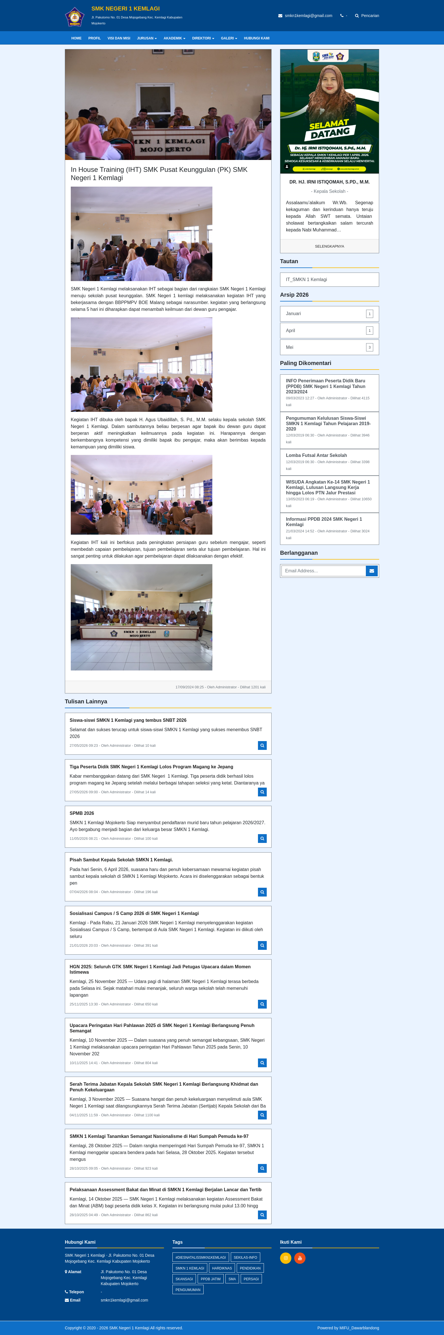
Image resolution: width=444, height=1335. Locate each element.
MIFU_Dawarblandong (359, 1328)
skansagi (184, 1279)
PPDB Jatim (211, 1279)
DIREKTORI (203, 38)
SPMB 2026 (82, 813)
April (329, 330)
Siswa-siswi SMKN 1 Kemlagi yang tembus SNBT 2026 (128, 720)
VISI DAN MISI (119, 38)
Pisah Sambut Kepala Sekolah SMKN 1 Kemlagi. (121, 859)
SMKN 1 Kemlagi (190, 1268)
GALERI (229, 38)
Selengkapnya (329, 246)
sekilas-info (245, 1258)
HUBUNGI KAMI (257, 38)
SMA (232, 1279)
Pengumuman (188, 1290)
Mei (329, 347)
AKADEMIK (174, 38)
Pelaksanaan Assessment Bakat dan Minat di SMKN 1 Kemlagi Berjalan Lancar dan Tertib (166, 1189)
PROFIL (94, 38)
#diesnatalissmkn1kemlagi (201, 1258)
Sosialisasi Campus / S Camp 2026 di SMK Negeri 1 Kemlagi (134, 913)
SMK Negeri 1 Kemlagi (129, 1328)
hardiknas (222, 1268)
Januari (329, 314)
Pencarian (367, 15)
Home (76, 38)
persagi (251, 1279)
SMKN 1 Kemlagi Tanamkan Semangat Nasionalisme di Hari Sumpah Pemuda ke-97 (159, 1136)
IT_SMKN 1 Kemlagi (306, 279)
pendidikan (250, 1268)
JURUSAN (147, 38)
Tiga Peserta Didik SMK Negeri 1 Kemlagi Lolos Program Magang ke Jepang (151, 766)
